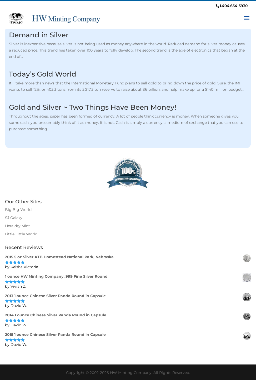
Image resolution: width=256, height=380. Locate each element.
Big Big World (18, 209)
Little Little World (21, 234)
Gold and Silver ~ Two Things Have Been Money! (92, 107)
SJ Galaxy (13, 217)
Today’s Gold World (42, 74)
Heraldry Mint (17, 226)
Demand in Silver (39, 35)
